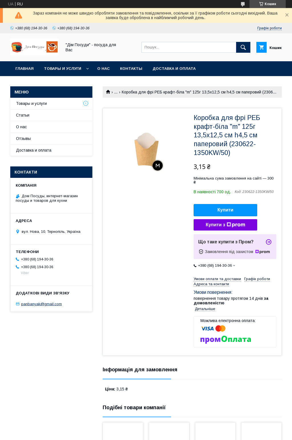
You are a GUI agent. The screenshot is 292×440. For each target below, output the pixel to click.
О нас (103, 68)
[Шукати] (243, 47)
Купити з (225, 224)
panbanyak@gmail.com (41, 304)
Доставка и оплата (174, 68)
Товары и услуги (62, 68)
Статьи (22, 115)
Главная (24, 68)
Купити (226, 209)
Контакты (131, 68)
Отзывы (23, 138)
